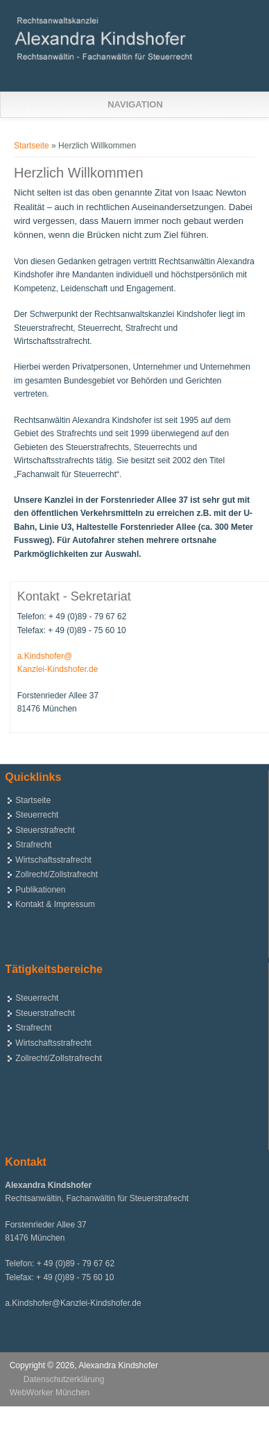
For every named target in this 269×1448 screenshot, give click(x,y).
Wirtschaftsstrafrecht (53, 860)
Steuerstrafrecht (44, 830)
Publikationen (40, 890)
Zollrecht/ (58, 1058)
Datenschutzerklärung (64, 1379)
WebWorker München (50, 1392)
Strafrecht (33, 845)
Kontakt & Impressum (55, 904)
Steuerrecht (36, 815)
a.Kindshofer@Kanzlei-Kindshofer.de (73, 1303)
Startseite (31, 145)
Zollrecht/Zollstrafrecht (56, 874)
